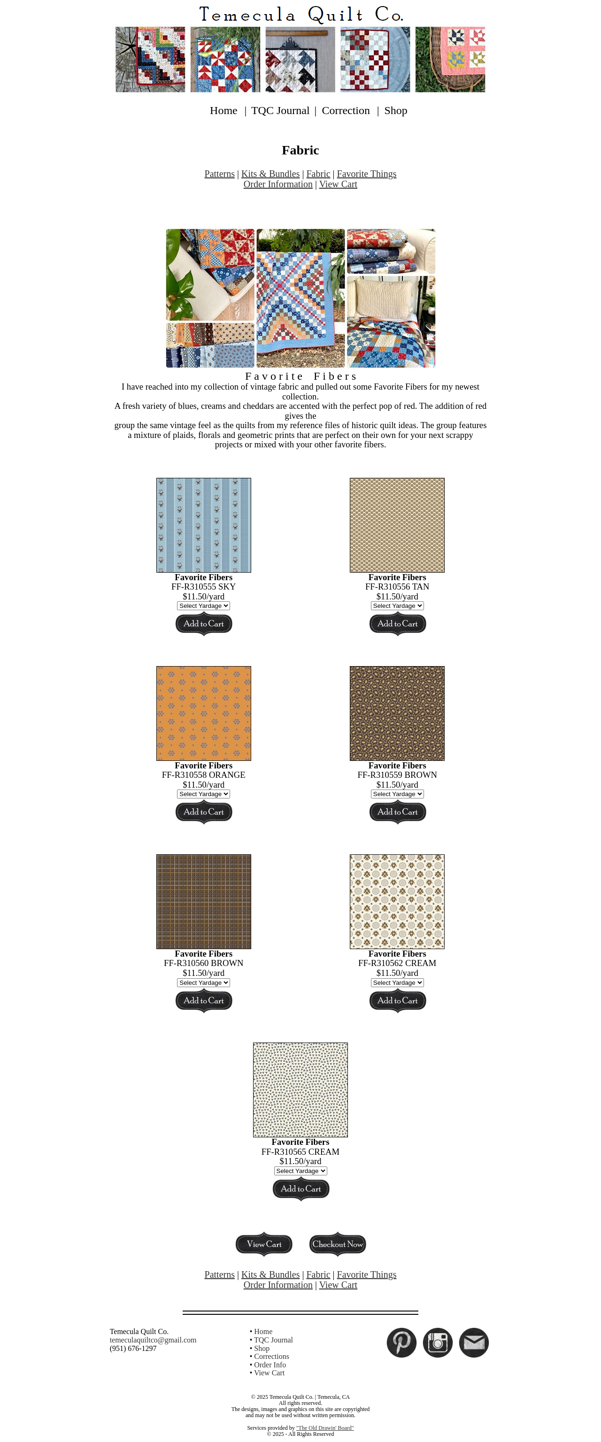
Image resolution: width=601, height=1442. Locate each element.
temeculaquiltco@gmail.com (153, 1340)
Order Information (278, 184)
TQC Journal (280, 110)
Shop (396, 110)
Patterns (220, 174)
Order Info (270, 1365)
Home (224, 110)
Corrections (271, 1356)
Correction (346, 110)
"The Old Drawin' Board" (325, 1428)
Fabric (318, 174)
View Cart (338, 184)
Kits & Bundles (270, 174)
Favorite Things (367, 174)
